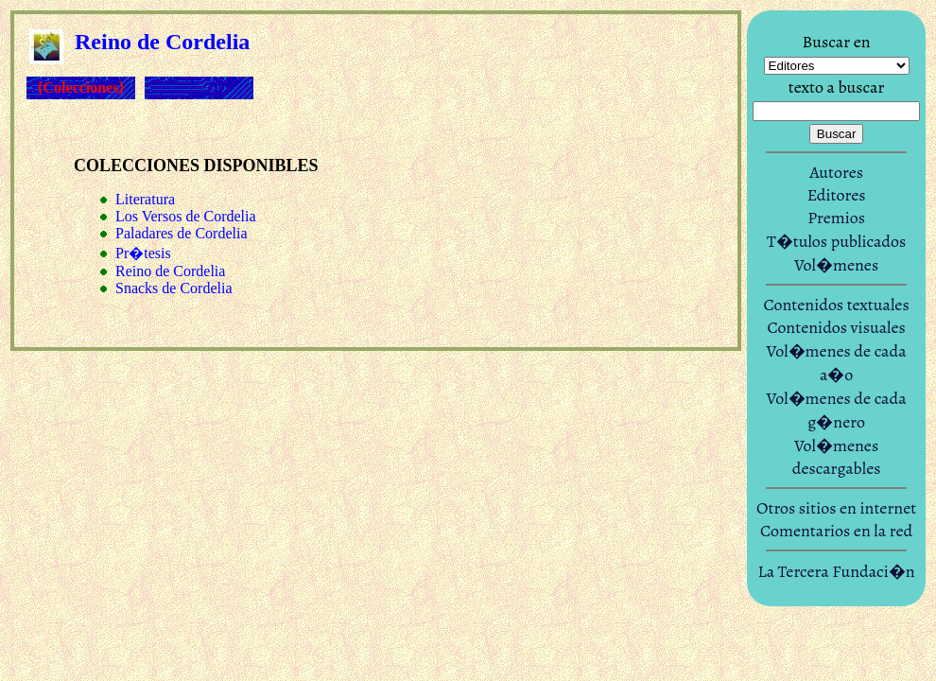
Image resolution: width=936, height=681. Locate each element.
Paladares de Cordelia (181, 233)
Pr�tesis (143, 253)
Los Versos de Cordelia (185, 216)
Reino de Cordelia (170, 271)
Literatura (145, 199)
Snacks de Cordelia (174, 288)
